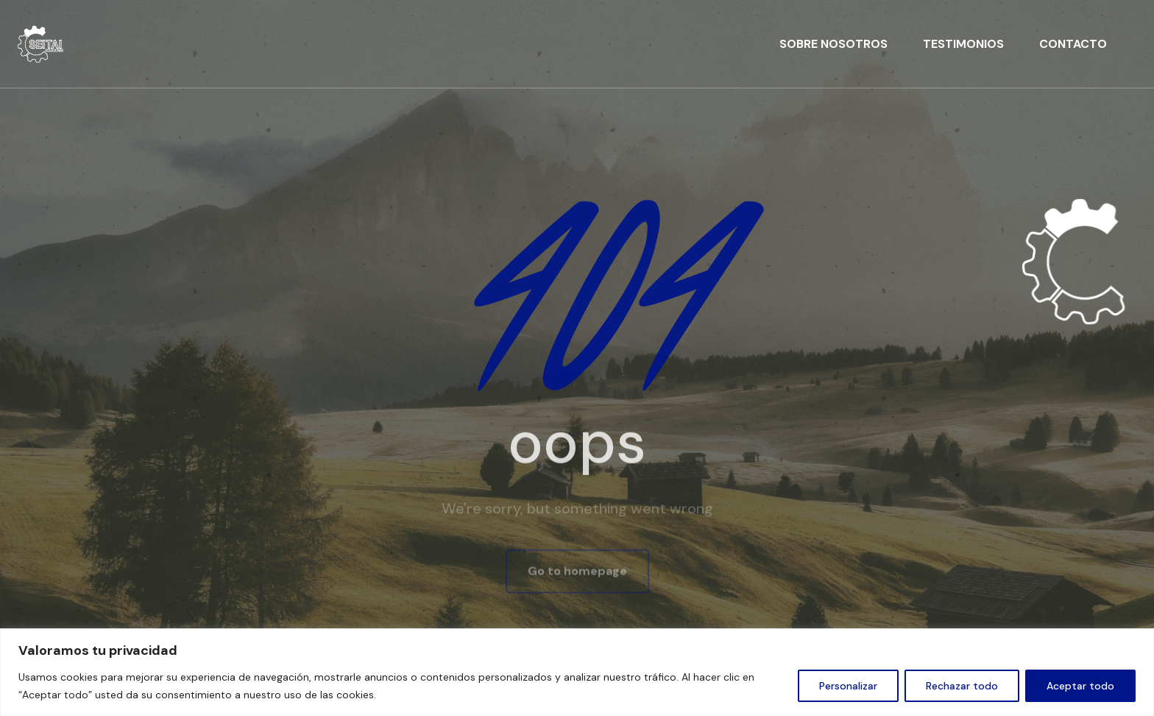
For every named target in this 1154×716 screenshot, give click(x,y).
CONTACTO (1073, 44)
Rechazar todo (962, 685)
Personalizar (848, 685)
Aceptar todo (1080, 685)
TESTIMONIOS (963, 44)
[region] (577, 672)
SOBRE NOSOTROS (833, 44)
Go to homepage (577, 572)
